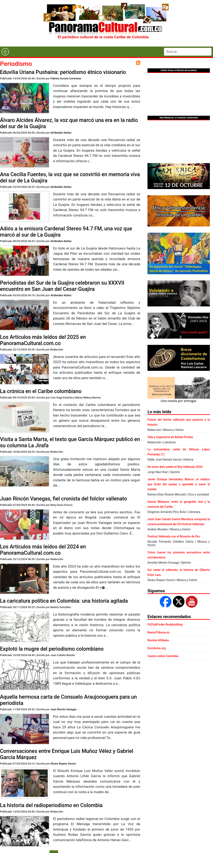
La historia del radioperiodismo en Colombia (51, 805)
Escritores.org (156, 648)
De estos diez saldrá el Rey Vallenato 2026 (174, 466)
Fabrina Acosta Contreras (65, 78)
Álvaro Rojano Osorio (63, 763)
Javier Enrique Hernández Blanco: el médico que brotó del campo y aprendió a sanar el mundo (178, 484)
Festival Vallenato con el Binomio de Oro (173, 536)
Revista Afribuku (158, 640)
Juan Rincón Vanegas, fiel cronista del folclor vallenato (63, 499)
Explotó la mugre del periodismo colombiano (52, 649)
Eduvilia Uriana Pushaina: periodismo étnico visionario (63, 72)
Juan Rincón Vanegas (63, 709)
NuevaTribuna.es (158, 632)
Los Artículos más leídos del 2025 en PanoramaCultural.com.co (43, 340)
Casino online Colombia (162, 656)
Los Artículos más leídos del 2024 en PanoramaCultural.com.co (43, 550)
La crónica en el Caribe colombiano (41, 391)
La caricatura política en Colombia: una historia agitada (64, 601)
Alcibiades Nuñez (60, 132)
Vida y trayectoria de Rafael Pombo (170, 437)
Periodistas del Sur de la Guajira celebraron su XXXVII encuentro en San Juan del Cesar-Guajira (62, 286)
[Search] (188, 52)
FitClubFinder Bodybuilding (165, 624)
